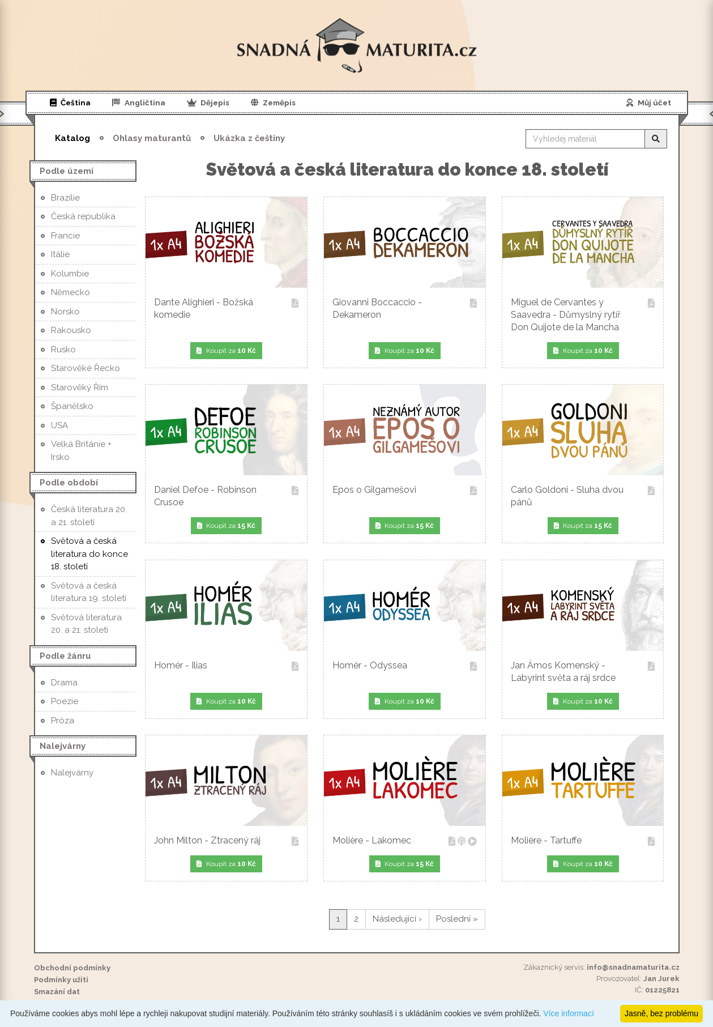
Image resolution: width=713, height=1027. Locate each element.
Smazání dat (57, 991)
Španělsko (72, 406)
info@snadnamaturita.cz (633, 967)
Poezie (64, 701)
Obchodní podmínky (72, 968)
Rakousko (71, 330)
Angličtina (138, 102)
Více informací (568, 1013)
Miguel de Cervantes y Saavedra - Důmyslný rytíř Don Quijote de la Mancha (583, 315)
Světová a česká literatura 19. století (88, 592)
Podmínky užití (61, 979)
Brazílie (65, 198)
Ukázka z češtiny (249, 138)
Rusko (63, 349)
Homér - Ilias (226, 666)
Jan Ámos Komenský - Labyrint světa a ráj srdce (583, 671)
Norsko (65, 311)
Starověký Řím (79, 387)
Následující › (397, 919)
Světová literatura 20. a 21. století (86, 624)
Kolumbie (70, 274)
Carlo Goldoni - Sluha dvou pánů (583, 496)
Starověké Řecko (85, 368)
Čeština (70, 102)
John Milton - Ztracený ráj (226, 841)
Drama (64, 682)
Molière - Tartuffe (583, 841)
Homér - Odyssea (404, 666)
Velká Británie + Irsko (81, 450)
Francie (65, 236)
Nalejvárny (72, 773)
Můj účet (648, 102)
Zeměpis (273, 102)
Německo (70, 292)
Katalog (72, 138)
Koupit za (226, 351)
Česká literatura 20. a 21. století (89, 515)
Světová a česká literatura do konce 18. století (89, 554)
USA (59, 425)
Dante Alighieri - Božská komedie (226, 308)
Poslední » (457, 919)
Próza (62, 720)
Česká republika (83, 216)
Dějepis (208, 102)
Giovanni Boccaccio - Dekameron (404, 308)
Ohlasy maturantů (152, 138)
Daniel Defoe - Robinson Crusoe (226, 496)
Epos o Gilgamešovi (404, 490)
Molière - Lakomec (404, 841)
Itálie (60, 254)
